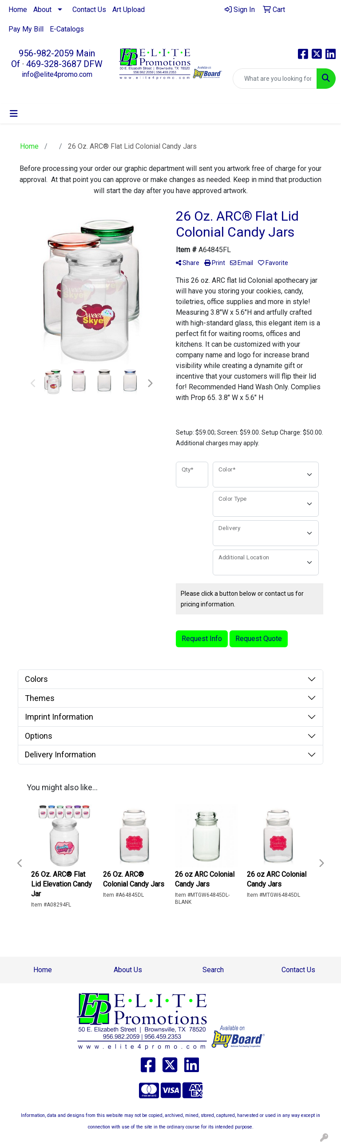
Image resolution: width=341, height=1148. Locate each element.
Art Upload (128, 9)
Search (213, 970)
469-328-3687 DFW (64, 64)
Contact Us (89, 9)
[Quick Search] (275, 78)
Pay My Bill (26, 29)
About (42, 9)
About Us (128, 970)
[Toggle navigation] (13, 113)
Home (17, 9)
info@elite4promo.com (57, 74)
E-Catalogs (67, 29)
